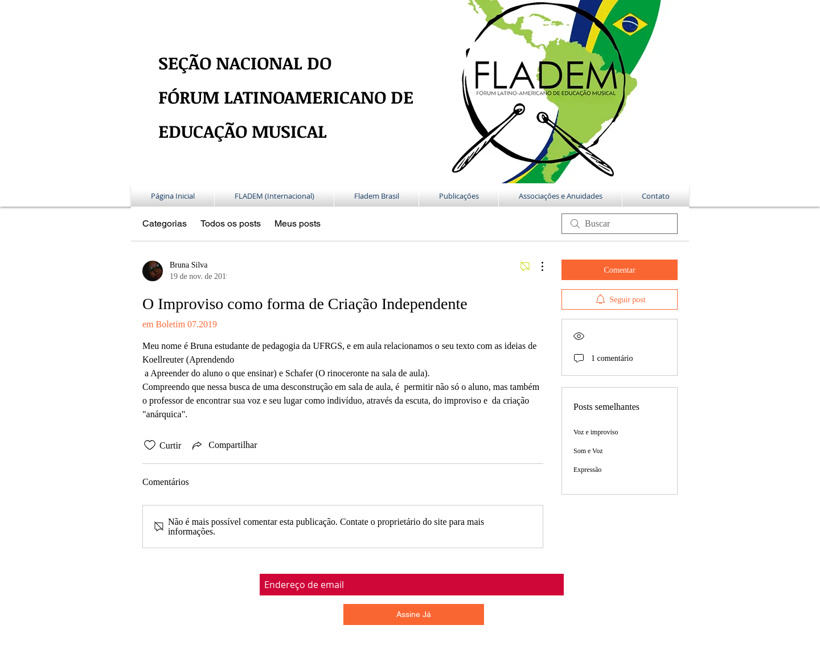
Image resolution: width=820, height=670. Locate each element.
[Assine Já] (413, 614)
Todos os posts (230, 223)
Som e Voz (588, 451)
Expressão (587, 470)
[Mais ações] (536, 266)
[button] (274, 196)
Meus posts (297, 223)
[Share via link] (223, 445)
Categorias (164, 223)
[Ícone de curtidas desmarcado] (149, 445)
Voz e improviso (595, 432)
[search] (619, 223)
